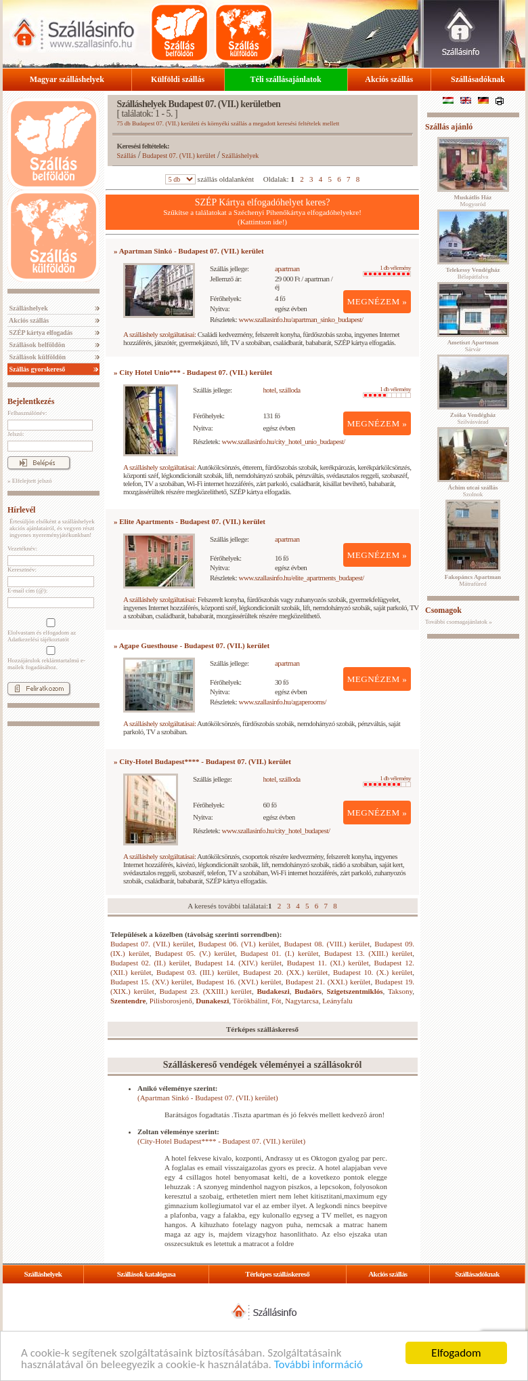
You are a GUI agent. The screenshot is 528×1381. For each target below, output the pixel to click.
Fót (276, 1001)
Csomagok (443, 610)
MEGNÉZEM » (377, 301)
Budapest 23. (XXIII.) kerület (205, 991)
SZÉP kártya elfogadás (39, 332)
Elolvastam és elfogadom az (49, 630)
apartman (287, 268)
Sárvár (473, 346)
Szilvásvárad (473, 418)
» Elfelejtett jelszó (29, 480)
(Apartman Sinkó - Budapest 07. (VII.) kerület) (207, 1098)
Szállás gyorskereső (36, 369)
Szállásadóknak (478, 79)
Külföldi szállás (177, 79)
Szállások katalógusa (146, 1274)
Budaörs (308, 991)
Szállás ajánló (448, 127)
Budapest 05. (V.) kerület (195, 953)
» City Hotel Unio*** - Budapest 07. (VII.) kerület (193, 372)
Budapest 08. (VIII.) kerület (327, 944)
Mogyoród (473, 200)
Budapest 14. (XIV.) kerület (238, 963)
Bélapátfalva (473, 273)
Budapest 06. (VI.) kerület (238, 944)
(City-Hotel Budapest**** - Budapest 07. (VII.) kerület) (221, 1141)
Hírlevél (21, 510)
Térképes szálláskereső (277, 1274)
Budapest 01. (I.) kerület (279, 953)
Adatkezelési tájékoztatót (38, 639)
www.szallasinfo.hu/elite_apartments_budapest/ (301, 578)
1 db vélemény (387, 270)
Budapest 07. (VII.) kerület (178, 155)
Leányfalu (337, 1001)
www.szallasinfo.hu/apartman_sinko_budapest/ (301, 319)
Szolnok (473, 491)
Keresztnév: (22, 569)
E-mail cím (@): (27, 590)
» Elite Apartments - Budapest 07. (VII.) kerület (189, 521)
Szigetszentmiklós (354, 991)
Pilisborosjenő (171, 1001)
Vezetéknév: (22, 548)
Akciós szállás (389, 79)
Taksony (400, 991)
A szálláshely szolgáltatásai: (159, 334)
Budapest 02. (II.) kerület (150, 963)
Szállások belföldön (36, 344)
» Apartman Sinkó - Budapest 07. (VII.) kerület (189, 251)
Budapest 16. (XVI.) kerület (239, 982)
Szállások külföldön (36, 357)
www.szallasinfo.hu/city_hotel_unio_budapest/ (283, 441)
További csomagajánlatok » (458, 621)
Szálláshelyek (27, 308)
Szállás (126, 155)
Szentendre (128, 1001)
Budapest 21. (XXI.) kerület (328, 982)
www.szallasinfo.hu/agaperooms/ (282, 702)
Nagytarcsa (301, 1001)
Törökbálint (250, 1001)
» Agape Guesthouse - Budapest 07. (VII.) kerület (191, 645)
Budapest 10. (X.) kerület (372, 972)
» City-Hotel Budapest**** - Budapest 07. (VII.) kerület (202, 761)
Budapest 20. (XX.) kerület (285, 972)
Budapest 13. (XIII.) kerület (368, 953)
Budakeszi (273, 991)
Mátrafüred (473, 580)
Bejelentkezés (30, 401)
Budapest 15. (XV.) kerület (151, 982)
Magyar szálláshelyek (67, 79)
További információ (318, 1365)
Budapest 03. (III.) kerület (197, 972)
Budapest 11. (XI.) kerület (328, 963)
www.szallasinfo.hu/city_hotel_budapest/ (276, 830)
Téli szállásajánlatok (286, 79)
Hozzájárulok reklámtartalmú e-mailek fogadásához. (49, 658)
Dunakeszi (212, 1001)
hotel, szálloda (281, 390)
